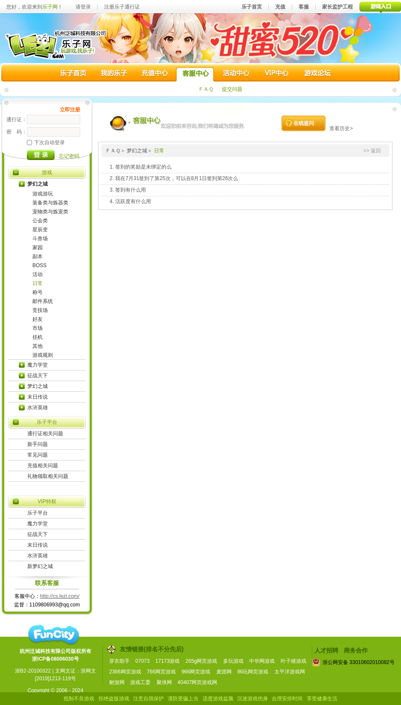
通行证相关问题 (45, 434)
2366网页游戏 (125, 672)
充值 (280, 7)
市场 (37, 328)
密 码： (16, 132)
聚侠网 (164, 682)
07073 (142, 661)
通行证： (16, 119)
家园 (37, 248)
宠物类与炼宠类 (50, 212)
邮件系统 (42, 301)
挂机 (37, 337)
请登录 (83, 7)
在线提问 (303, 123)
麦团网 (224, 672)
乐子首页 (251, 7)
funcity (53, 634)
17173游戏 (167, 661)
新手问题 (37, 444)
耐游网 (117, 682)
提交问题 (232, 89)
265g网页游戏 (202, 661)
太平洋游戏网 (289, 672)
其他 (37, 346)
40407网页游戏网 (197, 682)
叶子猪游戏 (293, 661)
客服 (304, 7)
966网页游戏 (195, 672)
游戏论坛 (316, 74)
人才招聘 (326, 650)
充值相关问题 (42, 466)
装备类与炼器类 (50, 203)
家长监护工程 (337, 7)
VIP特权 (47, 501)
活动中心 (235, 74)
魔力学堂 (37, 365)
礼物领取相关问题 (47, 476)
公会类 (40, 221)
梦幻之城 (37, 184)
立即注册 (70, 110)
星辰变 (40, 230)
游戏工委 (140, 682)
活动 (37, 274)
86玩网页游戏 (252, 672)
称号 (37, 292)
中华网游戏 (262, 661)
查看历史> (341, 128)
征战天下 (37, 376)
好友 (37, 319)
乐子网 (50, 7)
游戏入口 (380, 6)
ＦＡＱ (205, 89)
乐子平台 (47, 422)
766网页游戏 (161, 672)
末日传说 (37, 397)
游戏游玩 (42, 194)
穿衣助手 (119, 661)
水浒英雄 (37, 408)
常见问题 (37, 455)
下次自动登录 (46, 143)
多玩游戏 (233, 661)
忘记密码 (69, 156)
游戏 (47, 172)
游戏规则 (42, 355)
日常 (37, 283)
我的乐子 (114, 74)
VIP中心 (276, 74)
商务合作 (356, 650)
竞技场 (40, 310)
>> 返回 (372, 151)
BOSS (39, 265)
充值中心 (154, 74)
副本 (37, 256)
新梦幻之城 (40, 566)
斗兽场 (40, 239)
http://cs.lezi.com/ (60, 596)
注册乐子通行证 (122, 7)
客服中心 (195, 74)
